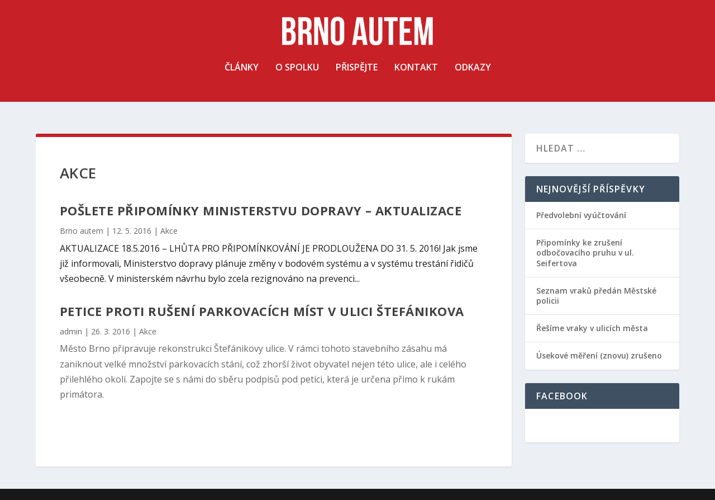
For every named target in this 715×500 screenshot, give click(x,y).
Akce (169, 230)
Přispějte (357, 77)
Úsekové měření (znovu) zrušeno (599, 355)
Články (242, 77)
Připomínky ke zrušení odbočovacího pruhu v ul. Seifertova (585, 252)
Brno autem (81, 230)
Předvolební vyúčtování (581, 215)
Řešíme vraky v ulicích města (592, 328)
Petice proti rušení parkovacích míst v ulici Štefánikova (262, 311)
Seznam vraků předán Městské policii (596, 295)
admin (71, 331)
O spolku (297, 77)
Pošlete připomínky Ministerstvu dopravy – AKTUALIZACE (261, 210)
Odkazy (473, 77)
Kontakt (416, 77)
